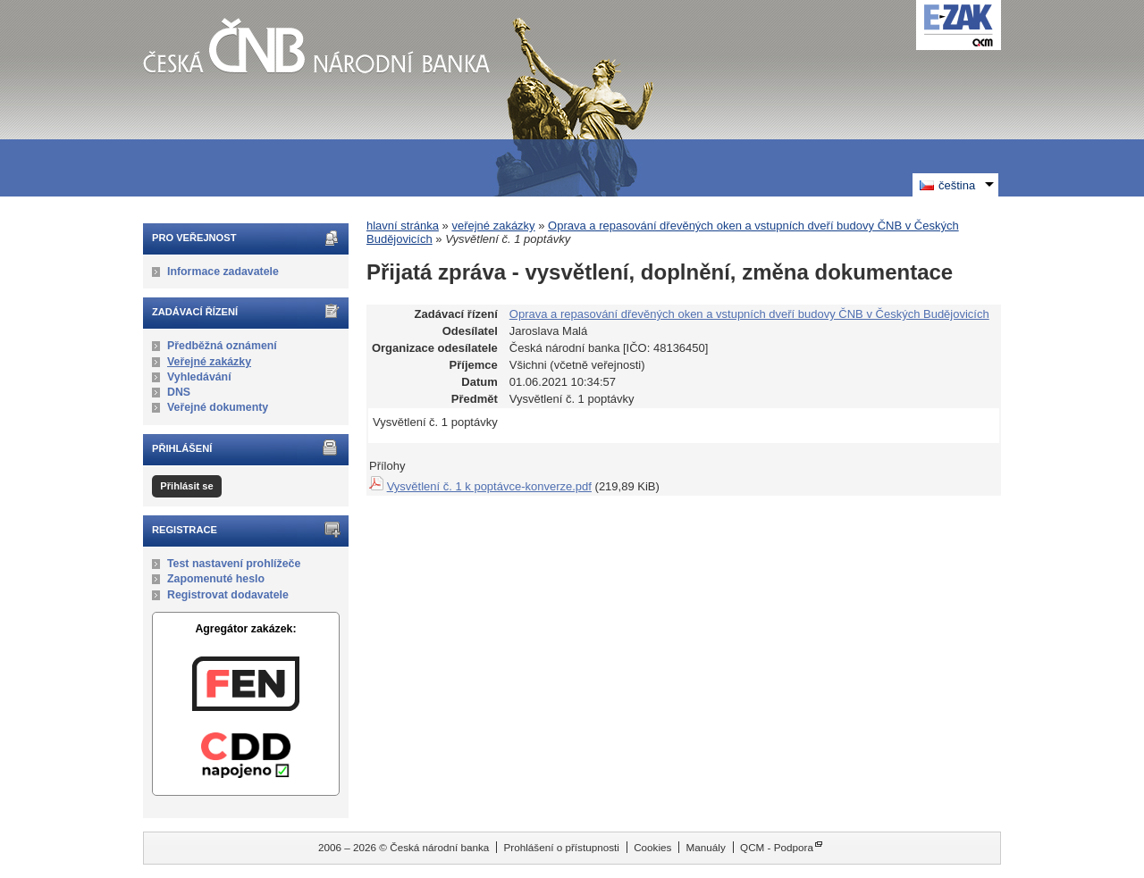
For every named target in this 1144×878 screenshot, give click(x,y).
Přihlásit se (186, 486)
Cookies (652, 847)
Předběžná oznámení (222, 345)
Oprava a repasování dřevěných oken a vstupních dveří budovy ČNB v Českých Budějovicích (749, 314)
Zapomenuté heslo (216, 579)
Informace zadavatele (223, 271)
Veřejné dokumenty (217, 407)
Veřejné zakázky (209, 361)
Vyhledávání (199, 377)
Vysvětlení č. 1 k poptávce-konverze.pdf (489, 486)
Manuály (706, 847)
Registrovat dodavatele (228, 595)
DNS (178, 392)
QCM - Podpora (776, 847)
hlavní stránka (402, 225)
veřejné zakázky (492, 225)
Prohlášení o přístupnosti (561, 847)
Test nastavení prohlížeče (233, 563)
